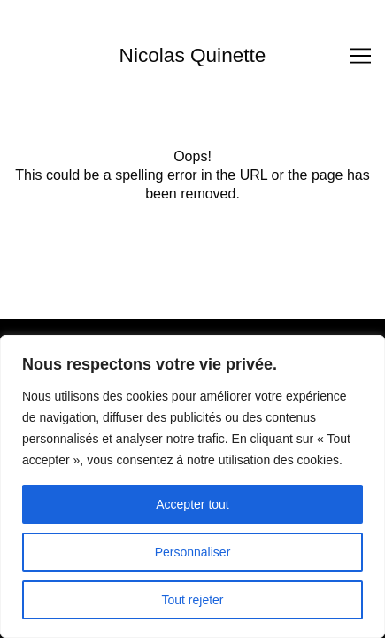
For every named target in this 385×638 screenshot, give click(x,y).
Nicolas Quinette (192, 55)
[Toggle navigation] (360, 55)
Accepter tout (192, 504)
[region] (192, 486)
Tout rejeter (192, 600)
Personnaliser (193, 552)
